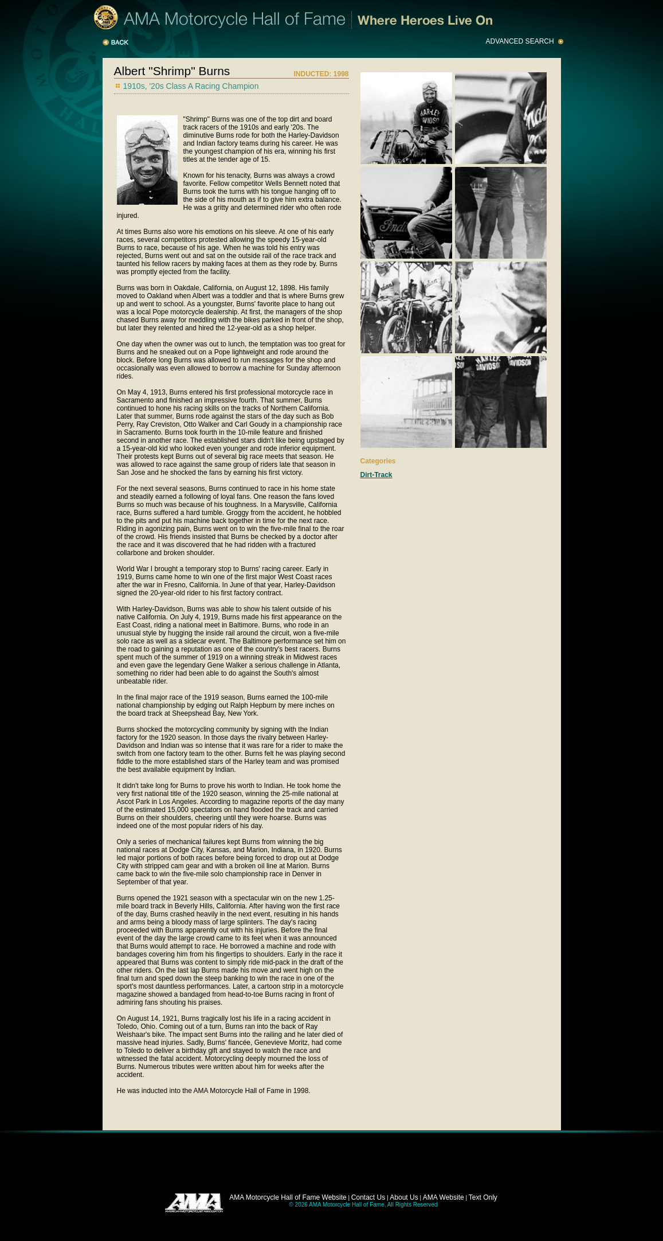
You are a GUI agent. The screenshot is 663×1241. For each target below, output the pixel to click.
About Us (404, 1197)
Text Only (483, 1197)
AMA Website (443, 1197)
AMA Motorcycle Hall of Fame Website (288, 1197)
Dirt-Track (376, 475)
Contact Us (368, 1197)
